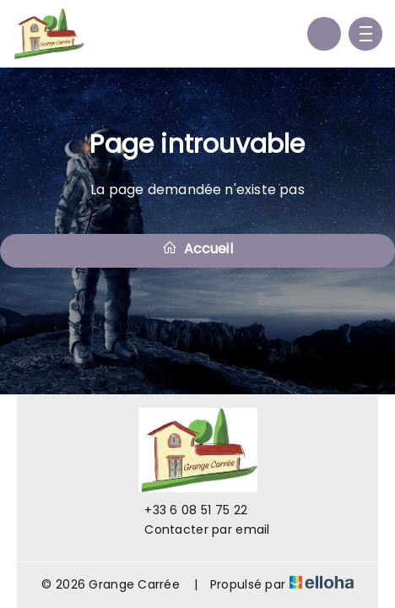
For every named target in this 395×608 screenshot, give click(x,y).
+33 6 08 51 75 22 (186, 510)
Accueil (197, 248)
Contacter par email (197, 529)
